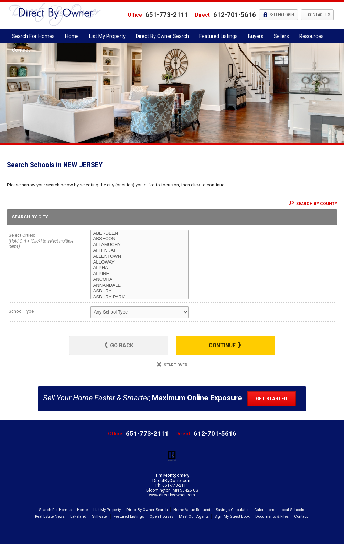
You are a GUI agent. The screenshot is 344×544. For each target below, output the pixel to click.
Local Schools (292, 509)
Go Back (119, 345)
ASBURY (139, 291)
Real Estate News (50, 516)
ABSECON (139, 239)
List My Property (107, 36)
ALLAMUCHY (139, 245)
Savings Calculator (232, 509)
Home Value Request (191, 509)
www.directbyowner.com (172, 495)
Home (72, 36)
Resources (311, 36)
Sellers (281, 36)
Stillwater (100, 516)
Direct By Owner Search (162, 36)
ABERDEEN (139, 233)
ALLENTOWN (139, 256)
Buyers (256, 36)
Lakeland (78, 516)
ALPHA (139, 268)
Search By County (313, 203)
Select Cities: (41, 241)
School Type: (22, 311)
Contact (21, 50)
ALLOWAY (139, 262)
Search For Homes (33, 36)
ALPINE (139, 274)
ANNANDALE (139, 285)
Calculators (264, 509)
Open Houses (161, 516)
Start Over (172, 365)
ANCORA (139, 280)
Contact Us (318, 14)
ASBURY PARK (139, 297)
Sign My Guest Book (232, 516)
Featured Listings (218, 36)
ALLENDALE (139, 251)
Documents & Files (272, 516)
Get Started (271, 399)
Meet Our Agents (194, 516)
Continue (225, 345)
